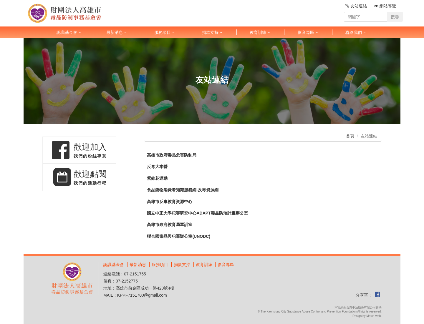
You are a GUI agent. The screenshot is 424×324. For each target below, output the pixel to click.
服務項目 (164, 32)
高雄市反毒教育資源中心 (169, 202)
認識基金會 (69, 32)
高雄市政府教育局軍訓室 (169, 224)
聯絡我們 (355, 32)
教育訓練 (260, 32)
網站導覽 (385, 6)
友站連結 (356, 6)
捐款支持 (212, 32)
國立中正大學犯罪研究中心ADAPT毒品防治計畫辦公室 (197, 213)
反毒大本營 (157, 167)
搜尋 (395, 16)
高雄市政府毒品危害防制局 (171, 155)
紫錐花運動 (157, 178)
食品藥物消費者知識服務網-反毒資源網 (182, 190)
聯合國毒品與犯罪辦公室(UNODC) (178, 236)
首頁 (350, 136)
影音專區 (308, 32)
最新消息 (116, 32)
